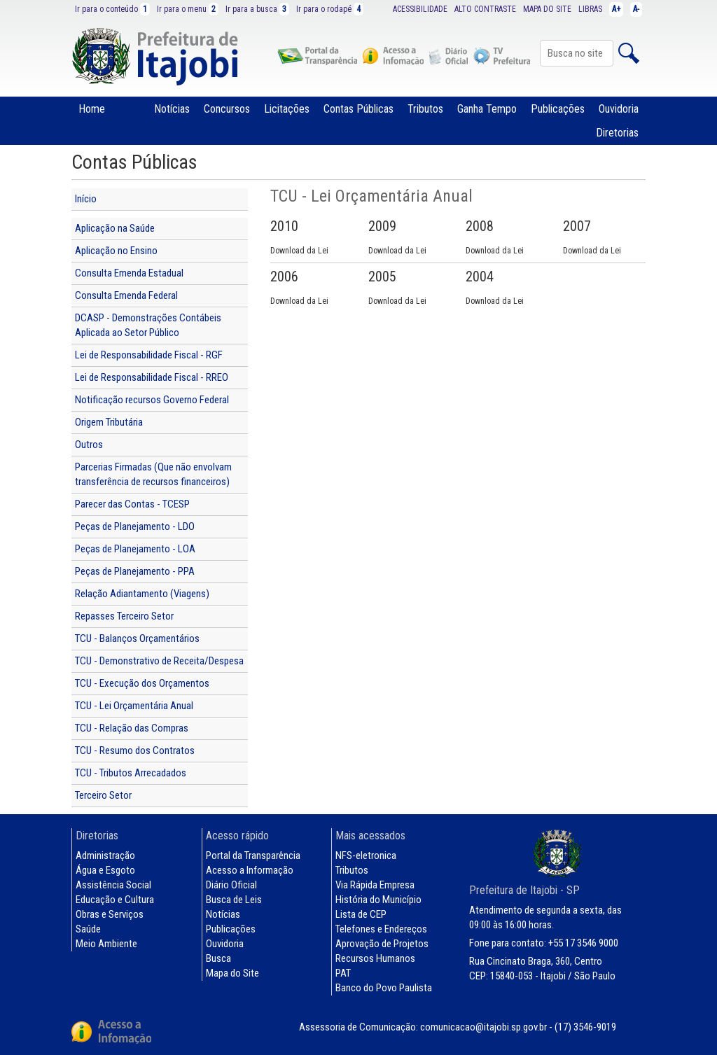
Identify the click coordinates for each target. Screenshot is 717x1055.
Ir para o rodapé (329, 9)
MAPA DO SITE (547, 9)
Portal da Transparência (253, 855)
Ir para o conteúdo (112, 9)
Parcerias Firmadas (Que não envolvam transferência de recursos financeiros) (153, 474)
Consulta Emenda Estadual (129, 273)
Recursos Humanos (375, 958)
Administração (105, 855)
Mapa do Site (232, 973)
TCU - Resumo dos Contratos (135, 750)
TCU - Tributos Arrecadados (130, 773)
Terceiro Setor (103, 795)
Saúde (88, 929)
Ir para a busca (257, 9)
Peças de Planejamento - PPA (135, 571)
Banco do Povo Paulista (383, 987)
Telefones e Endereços (381, 929)
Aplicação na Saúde (115, 228)
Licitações (286, 109)
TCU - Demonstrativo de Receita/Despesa (159, 661)
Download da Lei (299, 251)
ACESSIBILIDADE (420, 9)
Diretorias (617, 132)
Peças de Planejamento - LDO (135, 526)
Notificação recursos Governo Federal (152, 399)
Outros (89, 444)
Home (91, 109)
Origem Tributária (109, 422)
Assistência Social (113, 885)
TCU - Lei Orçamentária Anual (134, 705)
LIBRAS (590, 9)
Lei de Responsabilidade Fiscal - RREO (151, 377)
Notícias (172, 109)
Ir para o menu (187, 9)
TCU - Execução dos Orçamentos (142, 683)
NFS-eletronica (365, 855)
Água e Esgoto (105, 870)
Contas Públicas (358, 109)
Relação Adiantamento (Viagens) (142, 593)
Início (86, 199)
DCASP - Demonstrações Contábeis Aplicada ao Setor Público (148, 325)
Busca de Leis (234, 899)
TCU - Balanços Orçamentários (137, 638)
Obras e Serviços (110, 914)
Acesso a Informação (249, 870)
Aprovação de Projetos (382, 943)
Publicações (558, 109)
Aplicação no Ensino (116, 250)
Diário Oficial (231, 885)
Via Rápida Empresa (375, 885)
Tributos (425, 109)
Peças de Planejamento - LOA (135, 549)
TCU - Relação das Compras (131, 728)
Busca (218, 958)
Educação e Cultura (115, 899)
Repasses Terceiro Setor (124, 616)
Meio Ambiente (106, 943)
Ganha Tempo (487, 109)
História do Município (378, 899)
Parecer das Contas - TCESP (132, 504)
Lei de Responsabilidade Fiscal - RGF (149, 355)
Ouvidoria (619, 109)
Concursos (227, 109)
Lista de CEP (361, 914)
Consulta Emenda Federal (126, 295)
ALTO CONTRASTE (485, 9)
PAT (343, 973)
